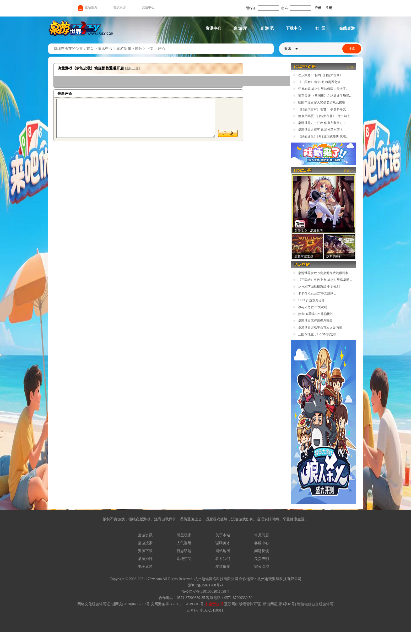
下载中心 (293, 28)
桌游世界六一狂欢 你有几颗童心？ (322, 123)
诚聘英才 (222, 543)
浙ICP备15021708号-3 (205, 585)
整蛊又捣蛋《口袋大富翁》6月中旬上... (325, 116)
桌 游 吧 (267, 28)
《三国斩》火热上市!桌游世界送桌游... (325, 280)
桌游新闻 (123, 49)
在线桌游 (119, 7)
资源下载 (145, 551)
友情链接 (222, 567)
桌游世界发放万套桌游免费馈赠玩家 (323, 273)
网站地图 (222, 551)
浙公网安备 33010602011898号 (205, 591)
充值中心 (148, 7)
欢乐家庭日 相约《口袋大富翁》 (320, 75)
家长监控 (261, 567)
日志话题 (184, 551)
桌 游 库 (240, 28)
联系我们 (222, 559)
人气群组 (184, 543)
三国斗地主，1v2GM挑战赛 (317, 334)
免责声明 (261, 559)
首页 (90, 49)
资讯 (291, 49)
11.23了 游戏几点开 (311, 300)
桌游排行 (145, 559)
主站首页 (87, 7)
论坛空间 (184, 559)
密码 (284, 8)
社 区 (320, 28)
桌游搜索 (145, 543)
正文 (150, 49)
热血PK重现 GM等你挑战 (315, 314)
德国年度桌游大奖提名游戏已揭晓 (321, 102)
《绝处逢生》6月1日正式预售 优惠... (323, 136)
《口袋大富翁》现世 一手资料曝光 (322, 109)
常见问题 (261, 535)
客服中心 (261, 543)
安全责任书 (214, 604)
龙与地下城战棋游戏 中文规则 (319, 286)
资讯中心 (213, 28)
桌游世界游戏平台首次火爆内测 (320, 327)
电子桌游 (145, 567)
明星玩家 (184, 535)
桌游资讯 (145, 535)
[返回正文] (132, 68)
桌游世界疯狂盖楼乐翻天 (315, 321)
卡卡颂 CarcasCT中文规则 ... (317, 293)
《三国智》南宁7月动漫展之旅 (319, 82)
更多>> (349, 171)
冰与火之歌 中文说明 (312, 307)
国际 (138, 49)
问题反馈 (261, 551)
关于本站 (222, 535)
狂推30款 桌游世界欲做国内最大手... (323, 89)
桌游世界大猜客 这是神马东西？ (320, 130)
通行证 (251, 8)
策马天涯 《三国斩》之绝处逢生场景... (324, 95)
